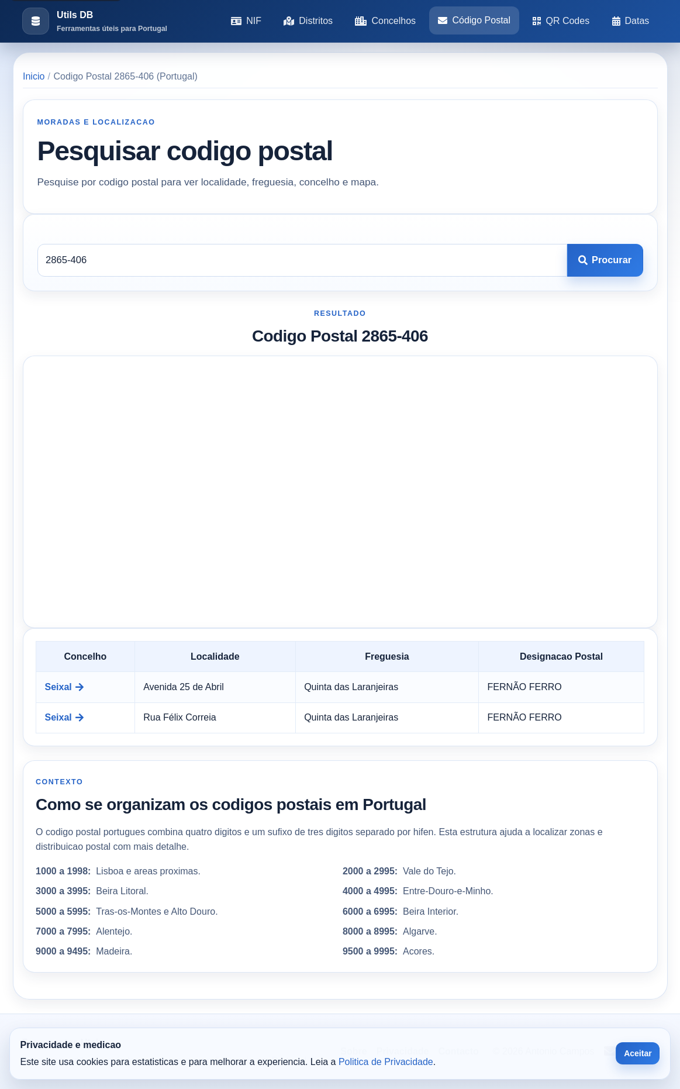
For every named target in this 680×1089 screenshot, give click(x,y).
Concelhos (385, 21)
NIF (246, 21)
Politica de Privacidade (386, 1062)
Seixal (64, 687)
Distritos (308, 21)
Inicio (33, 76)
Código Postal (474, 20)
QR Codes (561, 21)
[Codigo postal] (302, 260)
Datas (631, 21)
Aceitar (637, 1053)
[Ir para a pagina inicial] (94, 21)
